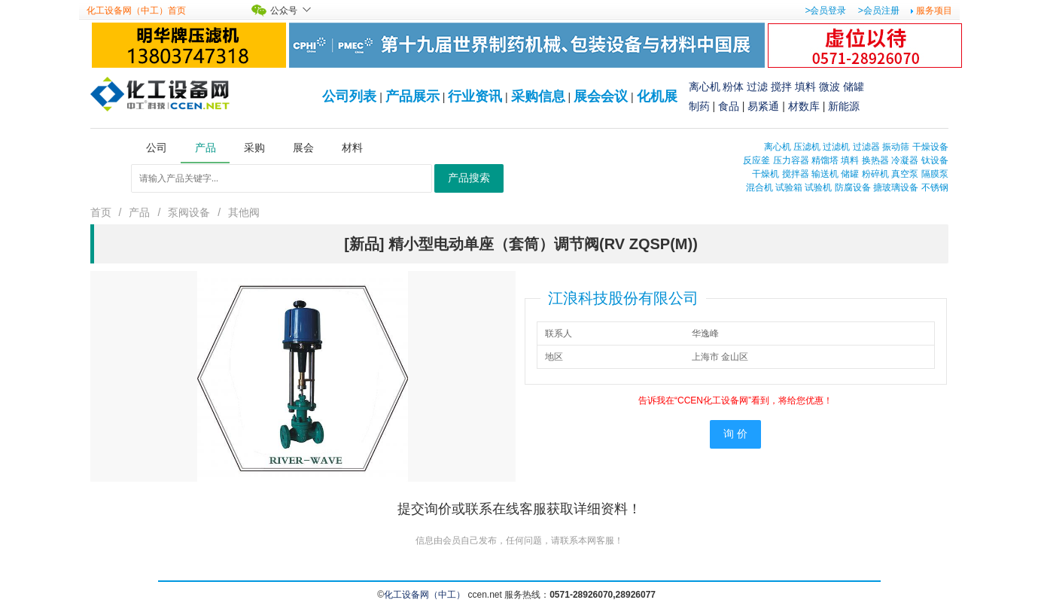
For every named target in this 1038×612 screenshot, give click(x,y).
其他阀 (244, 212)
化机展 (657, 96)
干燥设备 (930, 147)
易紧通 (763, 106)
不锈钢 (934, 187)
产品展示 (412, 96)
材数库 (804, 106)
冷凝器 (904, 160)
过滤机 (836, 147)
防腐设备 (853, 187)
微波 (829, 87)
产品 (139, 212)
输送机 (825, 174)
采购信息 (538, 96)
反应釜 (756, 160)
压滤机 (806, 147)
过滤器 (866, 147)
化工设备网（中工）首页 (136, 10)
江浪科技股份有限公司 (623, 298)
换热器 (875, 160)
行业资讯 (475, 96)
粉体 (733, 87)
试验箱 (788, 187)
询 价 (735, 434)
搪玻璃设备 (895, 187)
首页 (100, 212)
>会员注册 (878, 10)
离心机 (704, 87)
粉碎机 (875, 174)
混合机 (759, 187)
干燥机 (765, 174)
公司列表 (349, 96)
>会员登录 (825, 10)
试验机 (818, 187)
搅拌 (781, 87)
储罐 (853, 87)
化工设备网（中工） (424, 594)
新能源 (844, 106)
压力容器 (791, 160)
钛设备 (934, 160)
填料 (805, 87)
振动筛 (895, 147)
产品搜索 (469, 178)
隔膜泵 (934, 174)
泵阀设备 (189, 212)
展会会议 (601, 96)
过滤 (757, 87)
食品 (728, 106)
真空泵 (904, 174)
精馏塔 (825, 160)
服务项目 (934, 10)
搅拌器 (795, 174)
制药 (699, 106)
